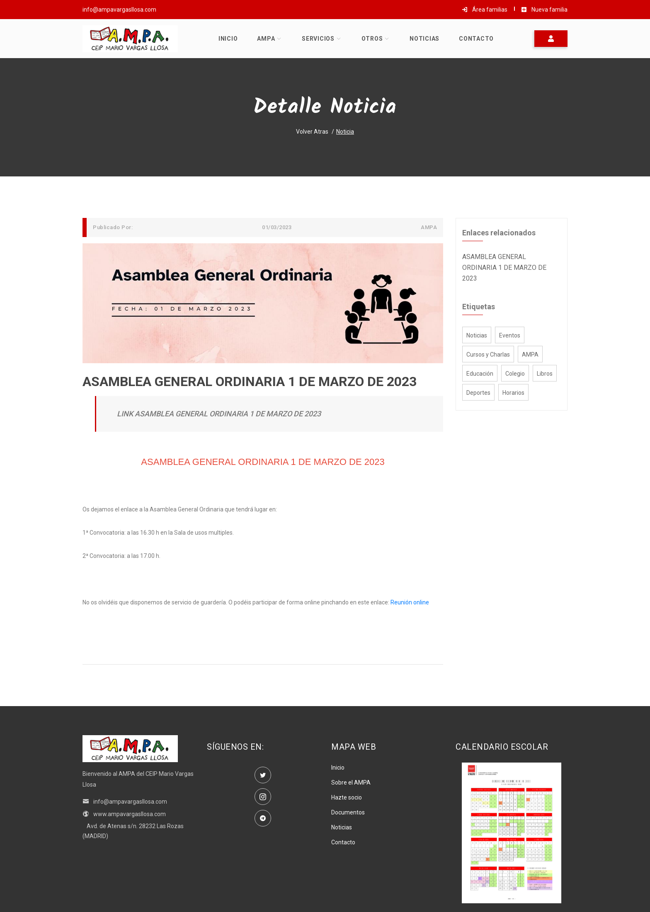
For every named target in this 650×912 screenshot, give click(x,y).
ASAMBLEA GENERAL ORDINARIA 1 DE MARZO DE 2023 (504, 267)
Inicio (228, 38)
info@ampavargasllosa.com (124, 801)
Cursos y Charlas (488, 354)
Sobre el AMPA (351, 782)
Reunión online (409, 602)
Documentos (348, 812)
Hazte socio (346, 797)
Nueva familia (544, 9)
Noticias (424, 38)
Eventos (509, 335)
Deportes (478, 392)
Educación (479, 373)
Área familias (484, 9)
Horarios (513, 392)
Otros (372, 38)
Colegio (515, 373)
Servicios (318, 38)
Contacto (476, 38)
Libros (545, 373)
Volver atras (312, 131)
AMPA (266, 38)
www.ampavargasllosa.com (124, 814)
